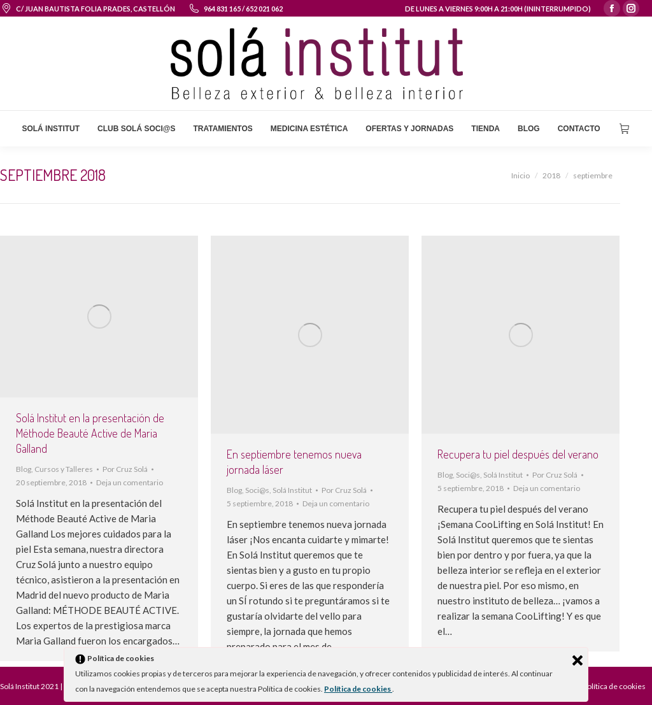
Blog (23, 469)
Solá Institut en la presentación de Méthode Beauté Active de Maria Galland (90, 433)
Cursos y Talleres (63, 469)
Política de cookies (358, 689)
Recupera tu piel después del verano (518, 454)
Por (125, 469)
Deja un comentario (129, 482)
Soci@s (257, 490)
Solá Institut (292, 490)
